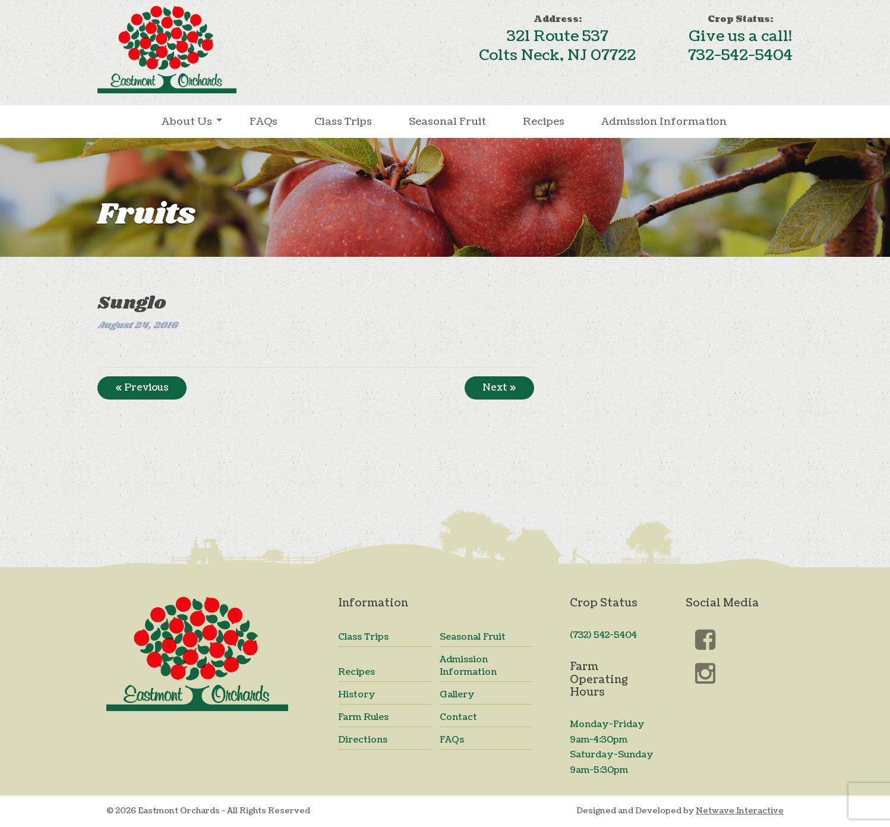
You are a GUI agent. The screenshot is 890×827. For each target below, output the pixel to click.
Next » (499, 387)
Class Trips (343, 121)
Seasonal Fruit (447, 121)
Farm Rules (363, 717)
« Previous (142, 387)
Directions (362, 740)
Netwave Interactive (740, 810)
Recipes (543, 121)
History (356, 694)
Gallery (457, 694)
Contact (458, 717)
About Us (187, 121)
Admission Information (664, 121)
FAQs (263, 121)
